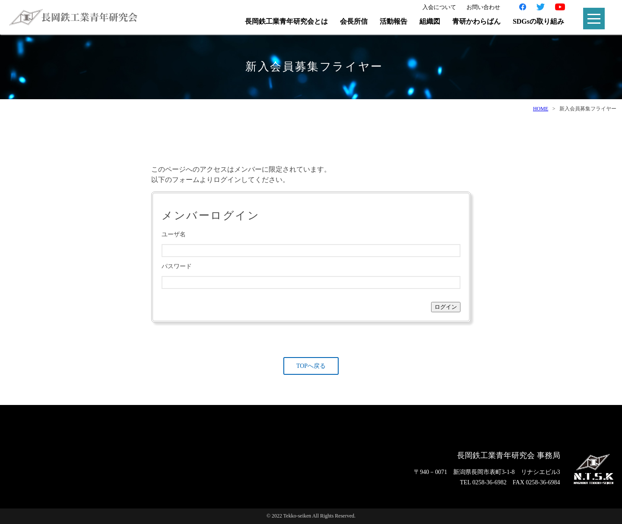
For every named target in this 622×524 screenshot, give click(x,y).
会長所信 (354, 21)
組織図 (429, 21)
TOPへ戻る (311, 366)
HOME (540, 109)
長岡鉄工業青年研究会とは (286, 21)
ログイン (446, 307)
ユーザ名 (174, 234)
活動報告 (393, 21)
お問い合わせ (483, 7)
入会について (439, 7)
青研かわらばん (476, 21)
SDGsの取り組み (538, 21)
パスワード (177, 266)
